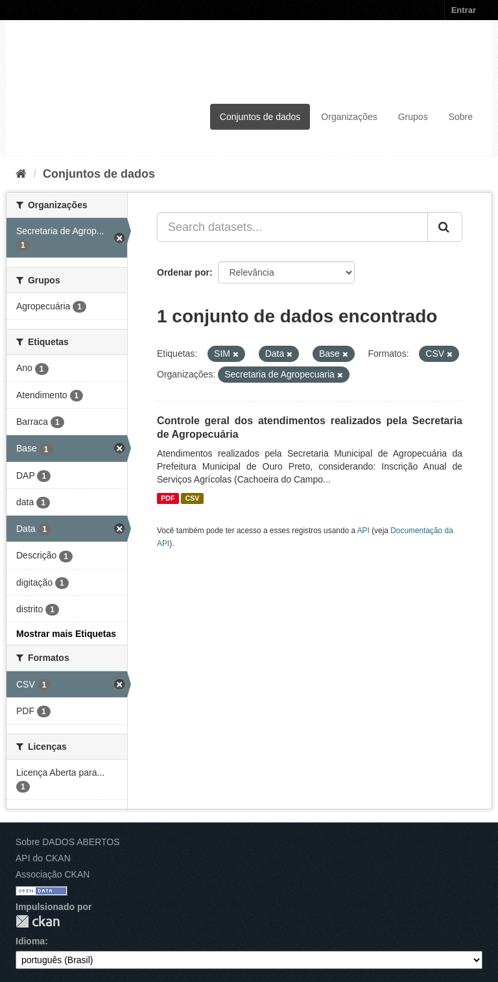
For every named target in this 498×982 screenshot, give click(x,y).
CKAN (38, 921)
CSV (192, 498)
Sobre (461, 117)
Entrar (463, 10)
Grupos (413, 117)
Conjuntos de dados (260, 117)
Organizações (349, 117)
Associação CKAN (52, 874)
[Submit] (444, 227)
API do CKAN (43, 858)
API (363, 530)
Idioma (30, 941)
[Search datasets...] (292, 227)
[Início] (21, 173)
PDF (167, 498)
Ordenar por (183, 272)
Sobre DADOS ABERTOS (68, 842)
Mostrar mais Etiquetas (66, 634)
